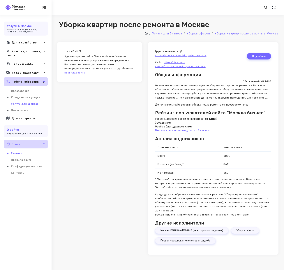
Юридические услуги (25, 97)
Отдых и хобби (25, 64)
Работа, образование (25, 81)
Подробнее (259, 56)
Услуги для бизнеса (25, 103)
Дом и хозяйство (25, 42)
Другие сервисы (21, 118)
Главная (16, 153)
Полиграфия (19, 110)
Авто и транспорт (25, 73)
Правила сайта (21, 159)
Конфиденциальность (26, 166)
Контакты (18, 172)
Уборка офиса (245, 230)
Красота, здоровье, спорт (25, 53)
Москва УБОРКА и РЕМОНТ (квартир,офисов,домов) (191, 230)
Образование (20, 91)
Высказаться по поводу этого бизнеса (182, 130)
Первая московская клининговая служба (185, 240)
